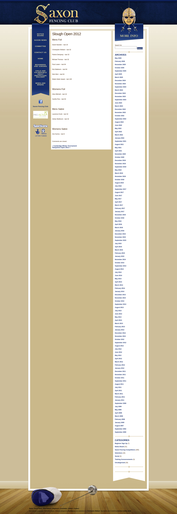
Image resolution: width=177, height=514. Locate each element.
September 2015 (120, 240)
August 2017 (119, 192)
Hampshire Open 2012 (61, 147)
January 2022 (119, 138)
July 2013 (118, 311)
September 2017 (120, 189)
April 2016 (118, 224)
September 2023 (120, 100)
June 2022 (118, 125)
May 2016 (118, 221)
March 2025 (119, 77)
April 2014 (118, 282)
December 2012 (120, 333)
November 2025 (120, 64)
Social (117, 456)
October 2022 (119, 116)
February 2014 (120, 288)
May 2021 (118, 148)
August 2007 (119, 426)
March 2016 (119, 227)
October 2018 (119, 179)
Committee (40, 46)
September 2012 (120, 342)
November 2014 (120, 259)
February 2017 (120, 208)
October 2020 (119, 157)
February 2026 (120, 61)
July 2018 (118, 186)
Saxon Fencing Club (40, 105)
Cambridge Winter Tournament (64, 146)
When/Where (47, 508)
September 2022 (120, 119)
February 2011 (120, 397)
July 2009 (118, 406)
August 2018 (119, 183)
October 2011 (119, 378)
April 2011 (118, 390)
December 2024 (120, 80)
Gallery (40, 77)
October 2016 (119, 218)
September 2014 (120, 266)
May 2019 (118, 170)
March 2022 (119, 135)
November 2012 (120, 336)
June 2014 (118, 275)
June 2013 (118, 314)
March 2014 (119, 285)
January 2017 (119, 211)
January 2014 (119, 291)
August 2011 (119, 384)
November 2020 (120, 154)
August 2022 (119, 122)
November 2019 (120, 163)
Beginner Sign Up (121, 443)
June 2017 (118, 195)
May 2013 (118, 317)
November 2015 (120, 237)
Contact (76, 508)
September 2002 (120, 429)
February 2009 (120, 419)
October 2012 (119, 339)
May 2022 (118, 128)
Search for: (118, 45)
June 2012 (118, 352)
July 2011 (118, 387)
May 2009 (118, 410)
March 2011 (119, 394)
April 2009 (118, 413)
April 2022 (118, 132)
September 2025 (120, 71)
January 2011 (119, 400)
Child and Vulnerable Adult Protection (40, 72)
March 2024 (119, 90)
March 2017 (119, 205)
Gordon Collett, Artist (124, 511)
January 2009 (119, 422)
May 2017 (118, 199)
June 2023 (118, 103)
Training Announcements (124, 459)
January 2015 (119, 256)
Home (40, 59)
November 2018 (120, 176)
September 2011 (120, 381)
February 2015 (120, 253)
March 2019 (119, 173)
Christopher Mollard (93, 511)
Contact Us (40, 52)
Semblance (71, 511)
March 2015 (119, 250)
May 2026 (118, 58)
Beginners (55, 508)
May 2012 (118, 355)
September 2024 (120, 87)
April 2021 (118, 151)
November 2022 (120, 112)
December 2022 (120, 109)
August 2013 (119, 307)
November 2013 (120, 298)
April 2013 (118, 320)
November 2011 (120, 374)
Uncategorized (120, 462)
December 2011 (120, 371)
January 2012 (119, 368)
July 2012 (118, 349)
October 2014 (119, 263)
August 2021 (119, 144)
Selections (118, 453)
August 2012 (119, 346)
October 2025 (119, 68)
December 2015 (120, 234)
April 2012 (118, 358)
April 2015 (118, 247)
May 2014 (118, 279)
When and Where (40, 84)
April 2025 (118, 74)
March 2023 (119, 106)
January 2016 (119, 231)
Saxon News (40, 40)
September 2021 (120, 141)
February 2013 (120, 327)
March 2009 (119, 416)
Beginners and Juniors (40, 65)
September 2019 (120, 167)
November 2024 (120, 84)
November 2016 (120, 215)
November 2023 (120, 96)
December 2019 (120, 160)
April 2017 (118, 202)
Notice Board (40, 35)
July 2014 (118, 272)
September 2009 (120, 403)
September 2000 (120, 432)
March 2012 (119, 362)
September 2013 (120, 304)
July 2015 (118, 243)
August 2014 (119, 269)
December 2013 (120, 295)
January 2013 (119, 330)
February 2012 (120, 365)
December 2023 (120, 93)
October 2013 (119, 301)
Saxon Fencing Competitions (125, 450)
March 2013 (119, 323)
